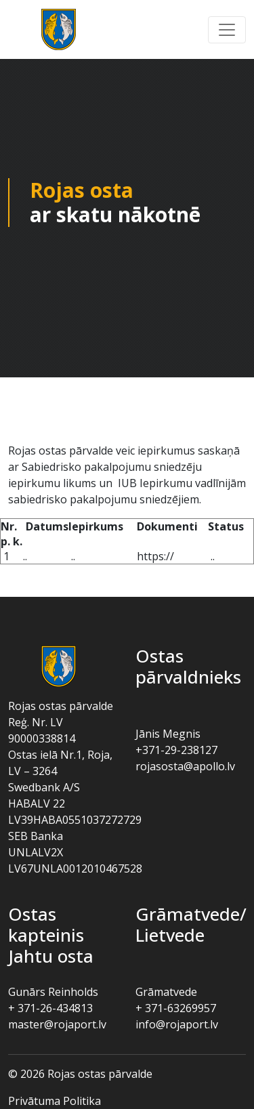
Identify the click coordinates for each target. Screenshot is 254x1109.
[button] (227, 29)
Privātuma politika (54, 1100)
